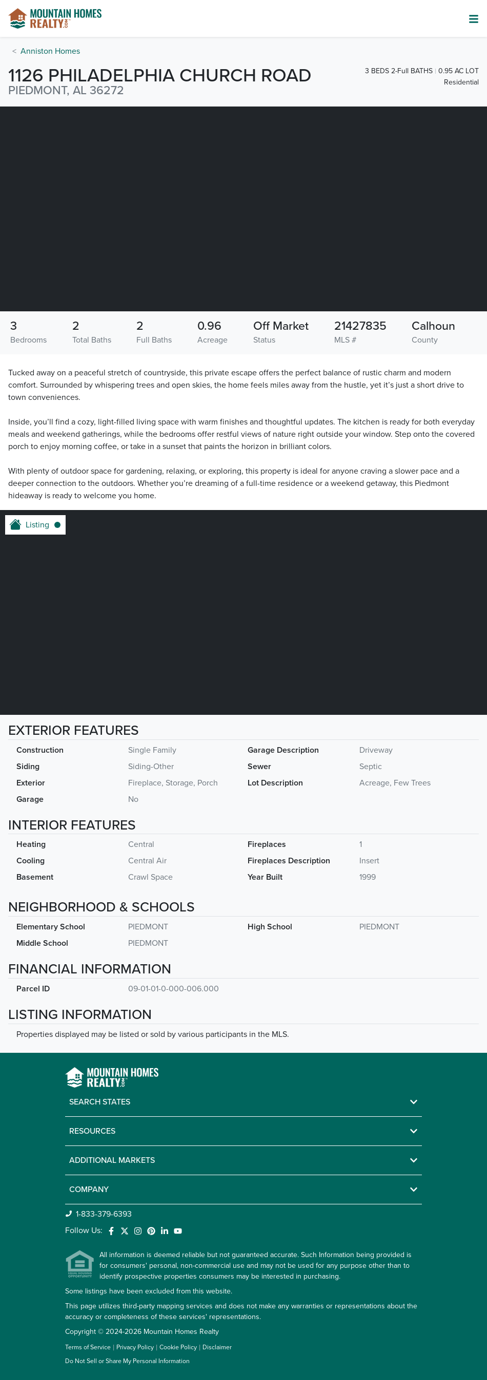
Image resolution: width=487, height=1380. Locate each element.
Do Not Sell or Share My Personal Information (127, 1361)
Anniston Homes (50, 51)
